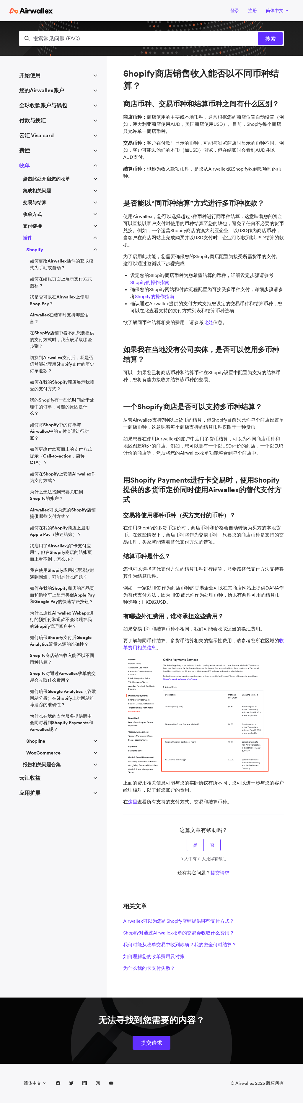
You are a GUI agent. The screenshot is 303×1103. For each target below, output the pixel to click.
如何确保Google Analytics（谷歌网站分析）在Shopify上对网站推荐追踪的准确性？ (63, 697)
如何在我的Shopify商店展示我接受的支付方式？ (62, 385)
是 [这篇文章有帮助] (195, 845)
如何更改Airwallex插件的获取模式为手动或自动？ (61, 264)
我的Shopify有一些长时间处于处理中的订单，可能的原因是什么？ (62, 406)
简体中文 (277, 10)
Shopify (34, 249)
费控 (24, 150)
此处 (208, 322)
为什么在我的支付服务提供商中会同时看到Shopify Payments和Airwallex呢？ (61, 722)
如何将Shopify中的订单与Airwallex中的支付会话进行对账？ (59, 431)
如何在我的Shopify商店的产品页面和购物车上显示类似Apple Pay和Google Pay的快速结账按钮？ (62, 594)
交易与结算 (34, 202)
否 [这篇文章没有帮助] (212, 845)
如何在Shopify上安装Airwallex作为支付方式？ (63, 477)
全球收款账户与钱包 (43, 105)
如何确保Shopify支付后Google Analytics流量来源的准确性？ (61, 641)
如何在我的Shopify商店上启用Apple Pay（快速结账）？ (60, 531)
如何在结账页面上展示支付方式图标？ (61, 282)
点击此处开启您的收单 (46, 179)
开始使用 (29, 75)
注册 (252, 10)
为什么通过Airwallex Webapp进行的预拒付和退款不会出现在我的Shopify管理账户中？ (62, 619)
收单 (24, 165)
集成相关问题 (37, 191)
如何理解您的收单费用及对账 (154, 956)
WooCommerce (43, 753)
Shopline (35, 741)
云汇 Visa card (36, 135)
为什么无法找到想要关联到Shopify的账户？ (56, 495)
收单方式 (32, 214)
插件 (27, 238)
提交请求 (220, 873)
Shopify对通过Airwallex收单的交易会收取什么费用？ (178, 933)
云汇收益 (29, 778)
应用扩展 (29, 793)
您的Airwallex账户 (41, 90)
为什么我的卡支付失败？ (149, 968)
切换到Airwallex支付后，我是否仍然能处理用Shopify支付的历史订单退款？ (62, 364)
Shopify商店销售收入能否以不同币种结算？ (62, 659)
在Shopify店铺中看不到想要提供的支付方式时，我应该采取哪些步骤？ (62, 339)
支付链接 (32, 226)
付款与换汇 (32, 120)
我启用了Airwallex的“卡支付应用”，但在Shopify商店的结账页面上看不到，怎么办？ (61, 552)
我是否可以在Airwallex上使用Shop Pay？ (59, 300)
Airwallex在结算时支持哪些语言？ (59, 318)
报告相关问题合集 (42, 764)
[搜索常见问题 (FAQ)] (151, 38)
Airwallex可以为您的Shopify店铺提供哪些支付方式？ (178, 921)
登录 (234, 10)
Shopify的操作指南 (150, 282)
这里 (132, 802)
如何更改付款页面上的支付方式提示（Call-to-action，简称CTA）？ (61, 455)
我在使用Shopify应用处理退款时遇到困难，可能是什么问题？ (62, 573)
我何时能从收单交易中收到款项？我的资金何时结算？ (180, 944)
